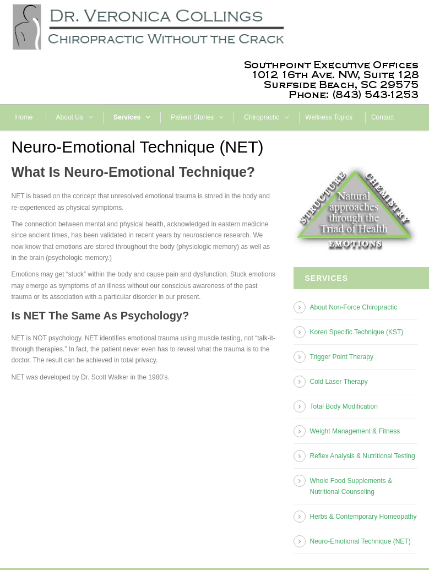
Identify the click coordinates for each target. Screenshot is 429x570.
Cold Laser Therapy (339, 382)
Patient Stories (192, 117)
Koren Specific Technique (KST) (357, 332)
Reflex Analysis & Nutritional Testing (362, 456)
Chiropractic (261, 117)
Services (126, 117)
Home (24, 117)
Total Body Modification (344, 406)
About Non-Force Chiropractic (354, 307)
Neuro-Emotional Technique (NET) (360, 541)
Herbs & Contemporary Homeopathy (363, 516)
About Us (69, 117)
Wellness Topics (328, 117)
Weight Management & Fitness (355, 431)
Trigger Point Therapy (341, 357)
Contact (382, 117)
